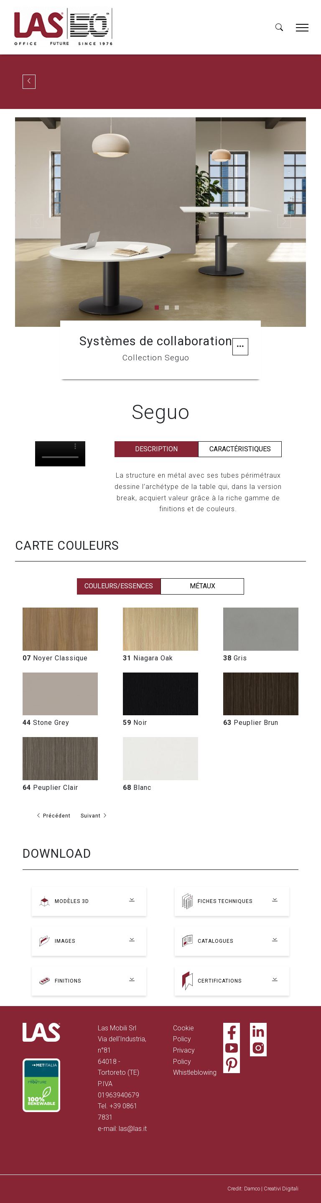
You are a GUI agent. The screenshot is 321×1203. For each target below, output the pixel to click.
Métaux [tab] (202, 586)
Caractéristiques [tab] (240, 449)
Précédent (53, 815)
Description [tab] (156, 449)
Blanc (137, 788)
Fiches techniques (226, 901)
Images (65, 941)
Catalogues (216, 941)
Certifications (220, 981)
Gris (235, 658)
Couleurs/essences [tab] (118, 586)
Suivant (95, 815)
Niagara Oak (148, 658)
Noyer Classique (55, 658)
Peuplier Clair (50, 788)
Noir (135, 723)
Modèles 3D (72, 901)
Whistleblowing (195, 1072)
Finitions (68, 981)
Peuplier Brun (250, 723)
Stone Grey (46, 723)
